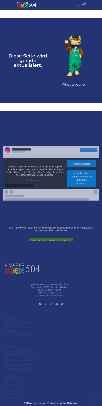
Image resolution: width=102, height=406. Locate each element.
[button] (80, 5)
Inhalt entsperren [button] (82, 195)
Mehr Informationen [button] (35, 211)
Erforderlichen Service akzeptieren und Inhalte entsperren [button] (81, 210)
